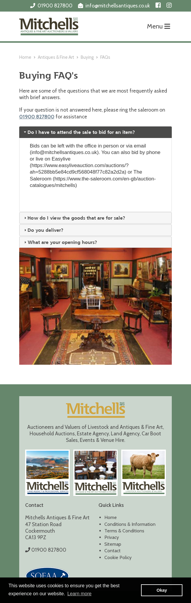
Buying (87, 57)
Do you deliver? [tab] (43, 230)
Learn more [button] (79, 593)
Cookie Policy (118, 557)
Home (25, 57)
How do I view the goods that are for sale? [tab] (74, 218)
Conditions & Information (130, 524)
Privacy (111, 537)
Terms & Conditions (124, 531)
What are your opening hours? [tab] (60, 242)
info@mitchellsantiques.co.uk (117, 6)
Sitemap (112, 544)
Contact (112, 550)
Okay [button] (162, 590)
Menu (158, 26)
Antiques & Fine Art (56, 57)
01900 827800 (55, 6)
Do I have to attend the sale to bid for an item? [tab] (79, 132)
